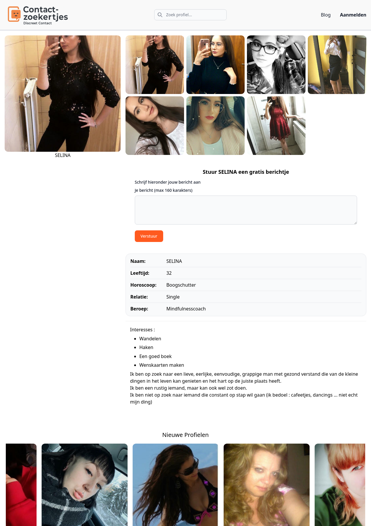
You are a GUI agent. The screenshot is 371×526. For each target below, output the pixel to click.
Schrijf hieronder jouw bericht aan (168, 182)
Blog (326, 15)
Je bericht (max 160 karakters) (163, 190)
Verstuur (149, 236)
